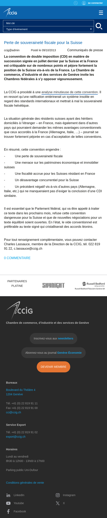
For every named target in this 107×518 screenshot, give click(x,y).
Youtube (15, 503)
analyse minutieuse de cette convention (70, 92)
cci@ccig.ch (13, 412)
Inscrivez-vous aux (53, 338)
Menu (101, 13)
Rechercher (76, 3)
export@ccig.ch (15, 436)
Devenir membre (53, 366)
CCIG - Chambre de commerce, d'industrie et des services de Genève (10, 13)
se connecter (95, 3)
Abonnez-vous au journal (53, 352)
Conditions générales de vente (25, 482)
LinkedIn (15, 495)
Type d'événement (17, 29)
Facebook (16, 511)
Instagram (65, 495)
